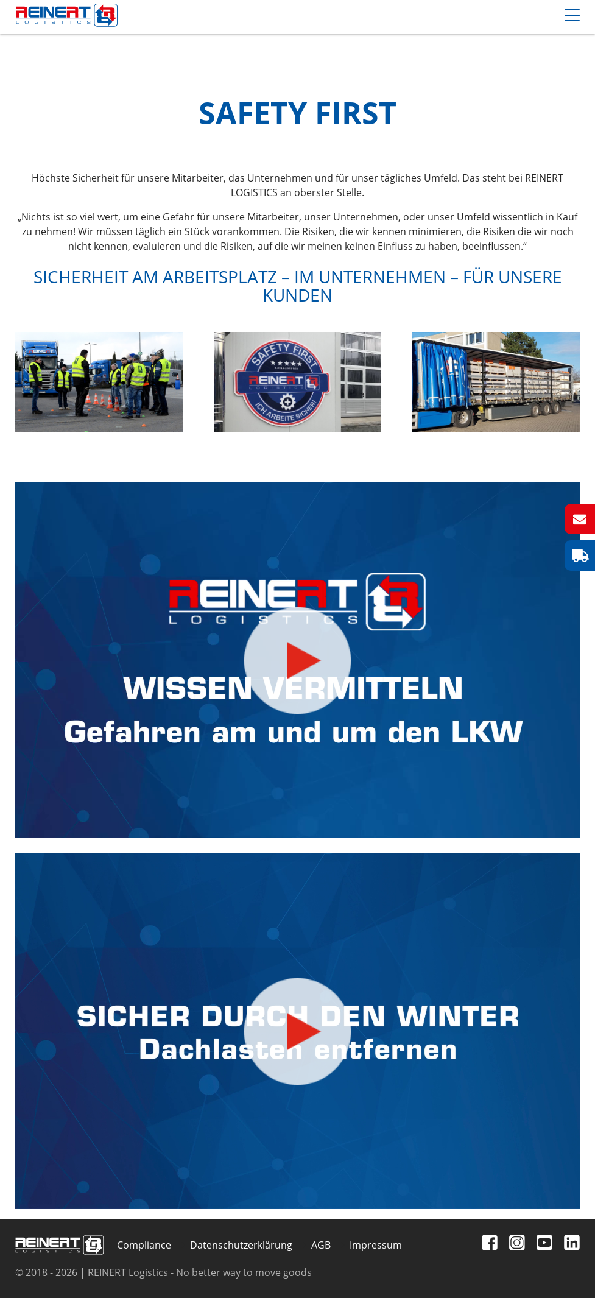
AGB (321, 1245)
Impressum (376, 1245)
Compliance (144, 1245)
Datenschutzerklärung (241, 1245)
